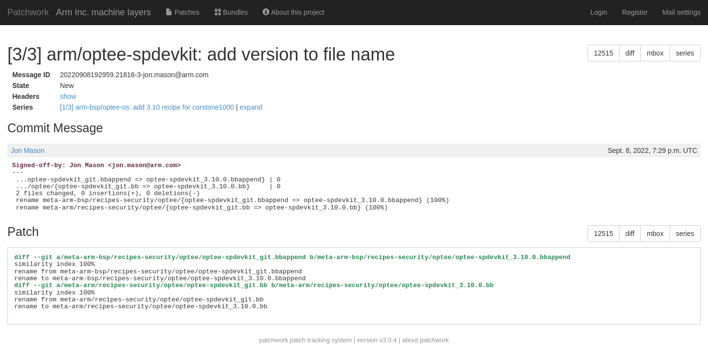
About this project (293, 12)
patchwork (273, 340)
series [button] (685, 53)
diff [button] (629, 53)
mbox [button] (655, 53)
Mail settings (681, 12)
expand (251, 107)
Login (598, 12)
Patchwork (28, 12)
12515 (603, 53)
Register (635, 12)
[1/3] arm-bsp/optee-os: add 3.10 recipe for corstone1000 (148, 107)
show (68, 96)
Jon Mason (27, 150)
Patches (182, 12)
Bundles (231, 12)
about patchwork (425, 340)
